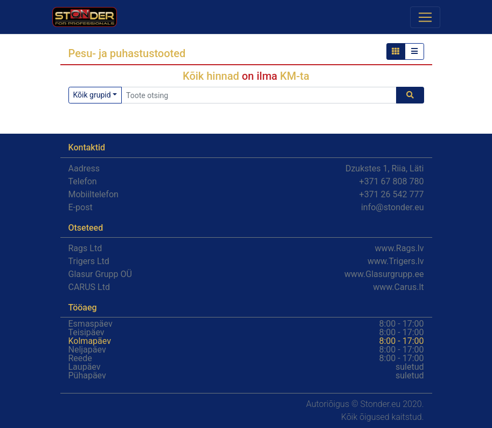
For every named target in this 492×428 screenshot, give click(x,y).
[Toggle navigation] (425, 17)
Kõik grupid (92, 95)
